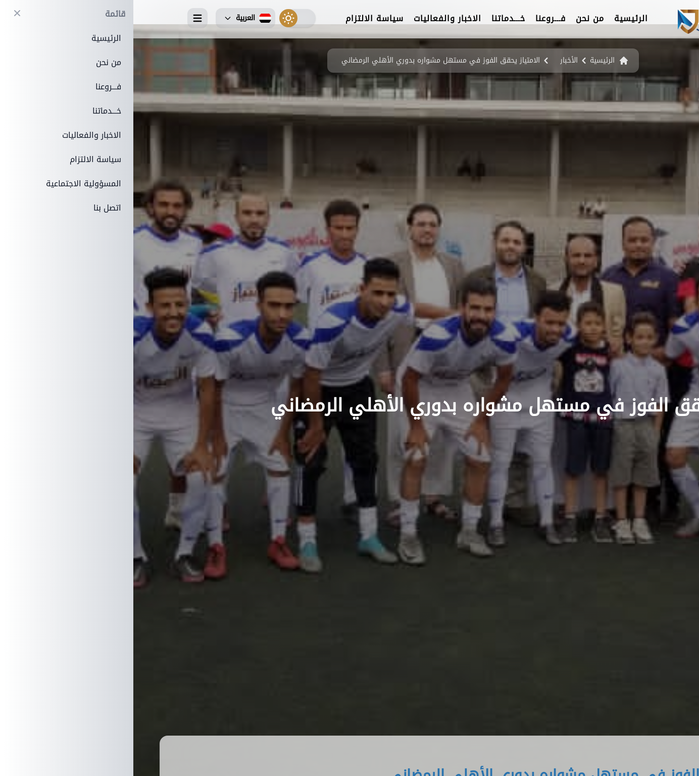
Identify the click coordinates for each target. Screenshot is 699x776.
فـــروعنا (417, 19)
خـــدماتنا (375, 19)
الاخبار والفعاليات (314, 19)
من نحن (456, 19)
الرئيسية (498, 19)
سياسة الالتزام (241, 19)
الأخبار (435, 61)
